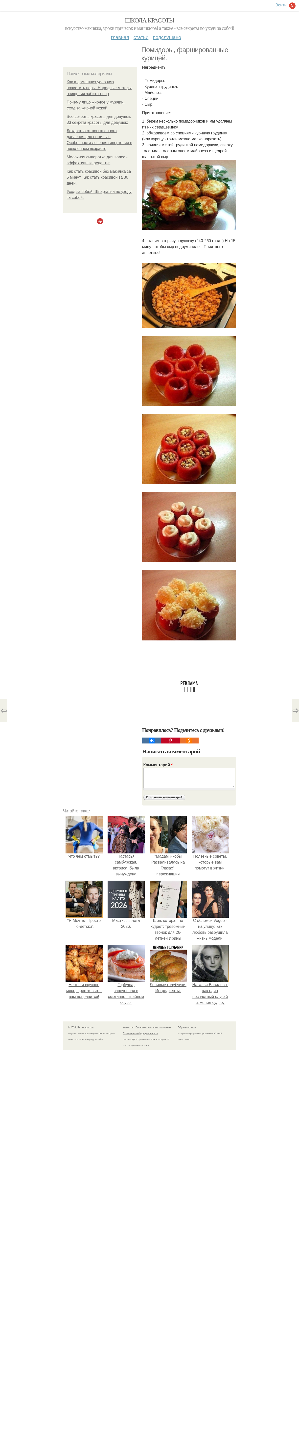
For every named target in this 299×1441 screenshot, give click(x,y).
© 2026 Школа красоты (81, 1027)
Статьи (141, 37)
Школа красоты (149, 20)
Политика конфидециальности (140, 1033)
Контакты (128, 1027)
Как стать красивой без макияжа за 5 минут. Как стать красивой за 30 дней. (99, 177)
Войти (281, 5)
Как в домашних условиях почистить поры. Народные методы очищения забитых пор (99, 88)
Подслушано (167, 37)
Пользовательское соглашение (153, 1027)
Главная (120, 37)
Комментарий (158, 765)
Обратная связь (187, 1027)
